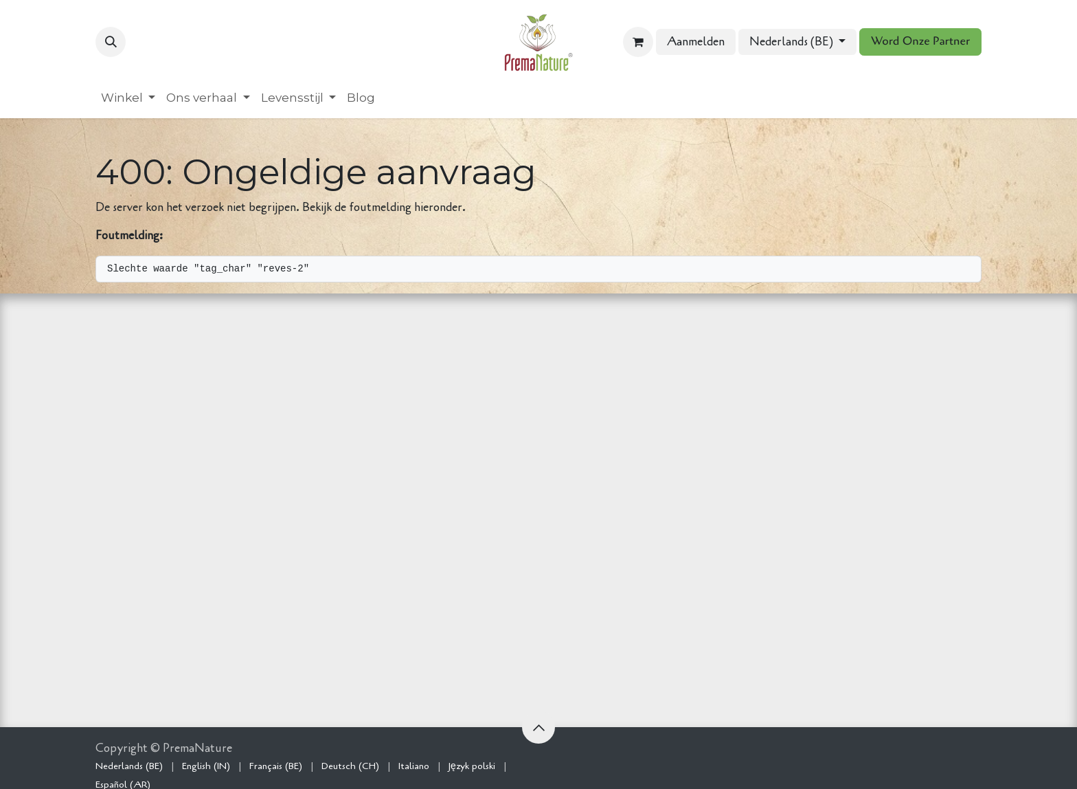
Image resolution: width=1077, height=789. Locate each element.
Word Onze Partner (920, 41)
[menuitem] (128, 98)
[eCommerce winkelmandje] (638, 42)
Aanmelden (696, 41)
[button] (110, 42)
